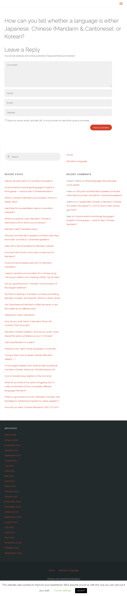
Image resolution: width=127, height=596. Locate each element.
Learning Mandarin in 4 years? (20, 342)
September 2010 (12, 517)
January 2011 (11, 496)
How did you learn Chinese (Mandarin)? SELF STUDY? (32, 407)
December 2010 (12, 501)
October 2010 (11, 511)
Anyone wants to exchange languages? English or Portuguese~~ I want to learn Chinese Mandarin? (90, 220)
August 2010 (10, 522)
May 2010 (9, 537)
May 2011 (9, 476)
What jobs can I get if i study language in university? (30, 348)
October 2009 (11, 547)
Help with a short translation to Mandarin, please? (29, 246)
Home (69, 154)
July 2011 (9, 465)
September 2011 (12, 455)
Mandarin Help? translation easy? (21, 229)
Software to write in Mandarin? (20, 315)
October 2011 (11, 450)
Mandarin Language (76, 161)
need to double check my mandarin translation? (29, 181)
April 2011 (9, 481)
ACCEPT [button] (81, 590)
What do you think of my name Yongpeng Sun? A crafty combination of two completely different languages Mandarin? (30, 386)
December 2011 (12, 445)
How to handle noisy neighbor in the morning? (28, 376)
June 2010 (9, 532)
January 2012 (11, 440)
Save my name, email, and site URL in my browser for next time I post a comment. (47, 120)
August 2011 (10, 460)
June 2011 (9, 470)
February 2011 (11, 491)
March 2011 (10, 486)
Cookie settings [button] (62, 590)
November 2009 (12, 542)
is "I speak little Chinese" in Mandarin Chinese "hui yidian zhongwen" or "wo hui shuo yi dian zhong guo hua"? (93, 205)
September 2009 (13, 553)
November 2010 (12, 506)
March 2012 (10, 434)
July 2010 (9, 527)
